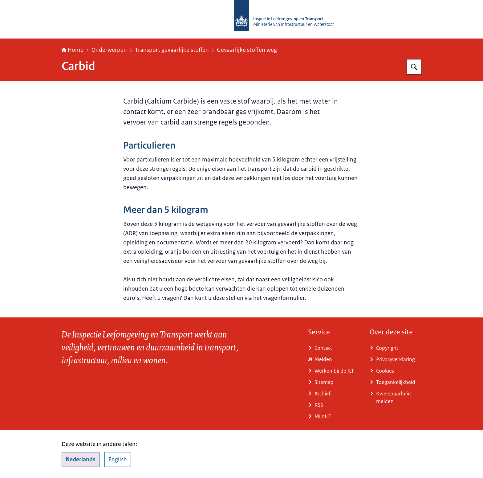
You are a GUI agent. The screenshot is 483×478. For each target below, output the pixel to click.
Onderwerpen (109, 50)
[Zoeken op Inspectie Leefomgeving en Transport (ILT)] (414, 66)
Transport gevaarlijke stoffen (172, 50)
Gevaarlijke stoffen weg (247, 50)
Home (72, 50)
